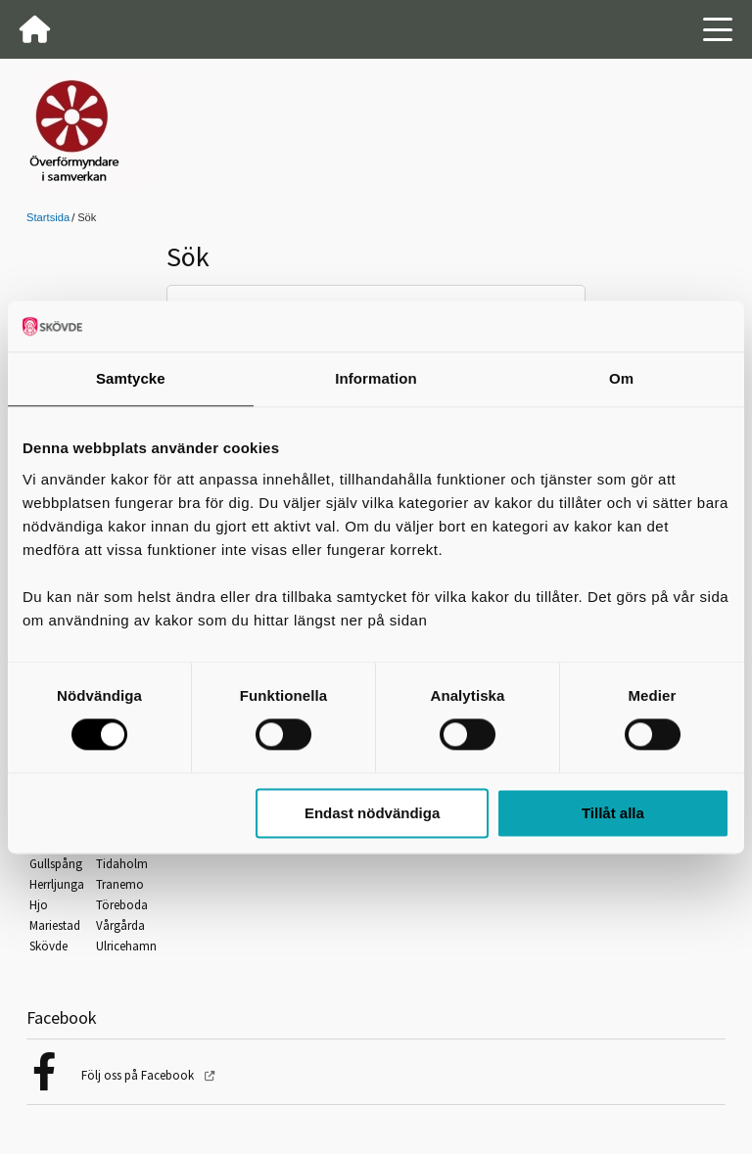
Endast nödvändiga (372, 813)
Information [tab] (376, 378)
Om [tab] (621, 378)
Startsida (48, 217)
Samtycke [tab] (130, 378)
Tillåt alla (613, 813)
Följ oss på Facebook (139, 1075)
